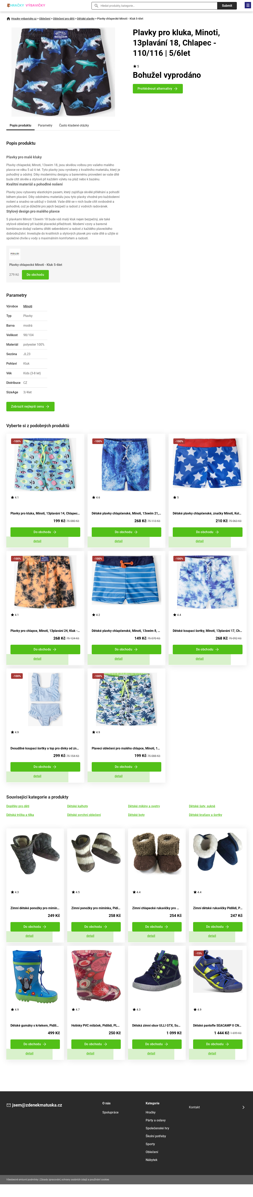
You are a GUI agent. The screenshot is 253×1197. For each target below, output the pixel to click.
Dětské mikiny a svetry (144, 814)
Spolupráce (110, 1125)
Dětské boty (136, 822)
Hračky (151, 1125)
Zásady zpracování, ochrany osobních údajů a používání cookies (74, 1192)
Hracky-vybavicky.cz (24, 18)
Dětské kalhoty (77, 814)
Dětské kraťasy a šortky (205, 822)
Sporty (150, 1156)
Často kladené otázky (74, 125)
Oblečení (44, 18)
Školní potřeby (156, 1148)
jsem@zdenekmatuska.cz (39, 1118)
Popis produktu (20, 125)
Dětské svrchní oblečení (84, 822)
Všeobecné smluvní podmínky (22, 1192)
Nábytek (151, 1172)
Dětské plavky (85, 18)
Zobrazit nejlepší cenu (27, 406)
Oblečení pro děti (64, 18)
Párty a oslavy (156, 1133)
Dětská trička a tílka (20, 822)
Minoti (27, 306)
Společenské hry (157, 1141)
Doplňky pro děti (17, 814)
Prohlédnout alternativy (155, 88)
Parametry (45, 125)
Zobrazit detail (45, 543)
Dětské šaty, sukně (202, 814)
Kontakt (194, 1120)
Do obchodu (35, 275)
